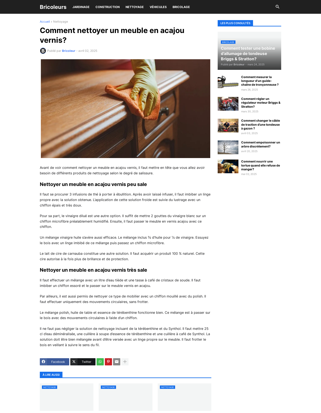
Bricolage (181, 7)
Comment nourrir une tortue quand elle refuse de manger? (260, 165)
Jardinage (81, 7)
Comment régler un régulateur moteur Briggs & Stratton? (260, 102)
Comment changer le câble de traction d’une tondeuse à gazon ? (260, 124)
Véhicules (158, 7)
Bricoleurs (53, 7)
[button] (277, 7)
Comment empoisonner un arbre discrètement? (260, 144)
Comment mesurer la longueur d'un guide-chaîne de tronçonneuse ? (260, 80)
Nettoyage (135, 7)
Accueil (45, 21)
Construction (107, 7)
